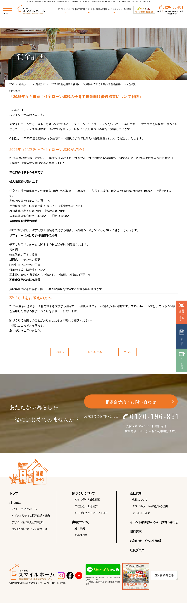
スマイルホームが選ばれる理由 (150, 506)
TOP (11, 84)
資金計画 (41, 84)
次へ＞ (127, 352)
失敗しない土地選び (85, 506)
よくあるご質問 (141, 513)
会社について (139, 499)
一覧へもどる (93, 352)
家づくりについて (83, 493)
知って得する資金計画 (87, 499)
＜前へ (59, 352)
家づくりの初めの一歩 (24, 508)
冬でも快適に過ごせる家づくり (29, 529)
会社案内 (135, 493)
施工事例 (80, 9)
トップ (13, 493)
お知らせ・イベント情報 (145, 541)
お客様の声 (99, 9)
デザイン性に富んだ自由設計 (28, 522)
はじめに (15, 502)
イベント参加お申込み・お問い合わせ (154, 522)
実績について (80, 522)
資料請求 (135, 531)
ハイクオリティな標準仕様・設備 (31, 515)
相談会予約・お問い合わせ (130, 402)
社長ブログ (25, 84)
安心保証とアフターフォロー (90, 513)
